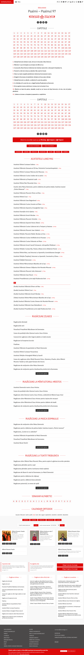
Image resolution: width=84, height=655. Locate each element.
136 (69, 54)
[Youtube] (71, 1)
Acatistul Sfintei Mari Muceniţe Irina (27, 183)
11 (48, 33)
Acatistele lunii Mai (42, 159)
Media (5, 642)
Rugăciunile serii (19, 326)
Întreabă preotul (8, 639)
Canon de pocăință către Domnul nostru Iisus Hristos (31, 333)
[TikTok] (74, 1)
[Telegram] (80, 1)
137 (14, 57)
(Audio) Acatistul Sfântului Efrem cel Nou (29, 286)
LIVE (59, 1)
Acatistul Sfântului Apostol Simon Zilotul (29, 223)
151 (63, 57)
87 (18, 48)
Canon (4, 543)
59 (38, 42)
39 (28, 39)
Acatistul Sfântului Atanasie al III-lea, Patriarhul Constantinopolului (37, 168)
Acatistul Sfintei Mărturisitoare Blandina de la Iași (32, 264)
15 (62, 33)
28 (48, 36)
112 (45, 51)
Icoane (10, 543)
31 (59, 36)
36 (18, 39)
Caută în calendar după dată (45, 525)
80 (52, 45)
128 (42, 54)
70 (18, 45)
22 (28, 36)
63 (52, 42)
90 (28, 48)
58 (35, 42)
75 (35, 45)
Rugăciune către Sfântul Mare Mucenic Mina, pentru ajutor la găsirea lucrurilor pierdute (42, 461)
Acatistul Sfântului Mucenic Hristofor (27, 219)
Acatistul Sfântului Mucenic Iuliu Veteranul (30, 271)
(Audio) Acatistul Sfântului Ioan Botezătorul (30, 305)
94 (42, 48)
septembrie (48, 515)
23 (31, 36)
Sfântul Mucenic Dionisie (64, 549)
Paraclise (34, 152)
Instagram (52, 140)
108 (32, 51)
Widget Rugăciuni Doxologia (70, 569)
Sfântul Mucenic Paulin (8, 549)
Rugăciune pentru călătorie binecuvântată (27, 480)
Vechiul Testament (34, 146)
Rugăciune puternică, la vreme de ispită (26, 483)
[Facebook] (69, 1)
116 (59, 51)
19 (18, 36)
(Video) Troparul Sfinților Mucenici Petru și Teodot (42, 603)
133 (59, 54)
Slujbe (50, 152)
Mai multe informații (24, 654)
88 (21, 48)
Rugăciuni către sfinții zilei (42, 577)
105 (21, 51)
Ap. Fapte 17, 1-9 (5, 570)
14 (59, 33)
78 (45, 45)
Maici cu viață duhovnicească (36, 633)
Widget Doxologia (33, 644)
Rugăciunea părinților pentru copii (24, 465)
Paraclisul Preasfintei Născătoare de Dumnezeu (29, 329)
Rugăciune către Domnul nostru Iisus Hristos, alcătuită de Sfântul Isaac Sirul (38, 395)
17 (69, 33)
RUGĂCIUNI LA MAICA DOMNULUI (42, 418)
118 (66, 51)
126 (35, 54)
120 (14, 54)
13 (55, 33)
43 (42, 39)
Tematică (31, 635)
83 (62, 45)
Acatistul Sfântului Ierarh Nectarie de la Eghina (69, 601)
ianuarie (18, 515)
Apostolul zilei (6, 564)
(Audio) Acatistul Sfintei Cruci (25, 290)
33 (66, 36)
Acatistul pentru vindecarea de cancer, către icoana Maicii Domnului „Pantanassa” (68, 581)
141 (28, 57)
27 (45, 36)
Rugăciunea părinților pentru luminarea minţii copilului (31, 469)
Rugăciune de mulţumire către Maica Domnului (29, 365)
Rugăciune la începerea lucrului (24, 341)
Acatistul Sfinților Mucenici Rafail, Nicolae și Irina (32, 234)
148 (52, 57)
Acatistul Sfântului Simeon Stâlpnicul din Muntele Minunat (34, 267)
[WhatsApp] (76, 1)
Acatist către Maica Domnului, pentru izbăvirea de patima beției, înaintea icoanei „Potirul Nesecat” (69, 586)
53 (18, 42)
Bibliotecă (6, 637)
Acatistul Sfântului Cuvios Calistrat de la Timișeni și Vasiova (35, 226)
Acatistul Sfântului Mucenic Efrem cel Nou (29, 193)
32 (62, 36)
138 (18, 57)
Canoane (26, 152)
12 (52, 33)
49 (62, 39)
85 (69, 45)
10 (45, 33)
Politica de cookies (60, 635)
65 (59, 42)
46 (52, 39)
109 (35, 51)
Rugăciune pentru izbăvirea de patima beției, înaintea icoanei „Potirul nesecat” (39, 428)
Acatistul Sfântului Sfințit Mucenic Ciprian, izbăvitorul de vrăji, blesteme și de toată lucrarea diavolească (69, 615)
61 (45, 42)
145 (42, 57)
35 (14, 39)
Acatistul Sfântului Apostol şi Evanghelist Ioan (30, 208)
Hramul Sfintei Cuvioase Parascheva (13, 646)
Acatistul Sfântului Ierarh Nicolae (26, 215)
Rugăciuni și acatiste (70, 577)
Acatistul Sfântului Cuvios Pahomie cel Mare (30, 241)
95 (45, 48)
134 (63, 54)
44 (45, 39)
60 (42, 42)
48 (59, 39)
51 (69, 39)
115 (56, 51)
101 (66, 48)
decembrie (65, 515)
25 (38, 36)
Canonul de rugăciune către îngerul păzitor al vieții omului (32, 337)
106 (25, 51)
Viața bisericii (7, 629)
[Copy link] (46, 22)
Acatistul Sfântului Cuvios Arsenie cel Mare (29, 204)
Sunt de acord (64, 651)
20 (21, 36)
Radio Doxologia (33, 646)
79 (48, 45)
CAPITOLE (42, 28)
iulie (40, 515)
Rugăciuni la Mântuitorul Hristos (42, 381)
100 (63, 48)
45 (48, 39)
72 (24, 45)
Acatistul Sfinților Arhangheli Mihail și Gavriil (28, 355)
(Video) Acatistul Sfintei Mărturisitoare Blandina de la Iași (34, 298)
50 (66, 39)
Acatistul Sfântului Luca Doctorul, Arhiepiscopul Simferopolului (69, 607)
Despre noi (57, 633)
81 (55, 45)
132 (56, 54)
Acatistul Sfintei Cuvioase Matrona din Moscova (31, 172)
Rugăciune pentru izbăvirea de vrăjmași (26, 476)
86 (14, 48)
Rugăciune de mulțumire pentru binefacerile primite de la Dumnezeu (36, 369)
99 (59, 48)
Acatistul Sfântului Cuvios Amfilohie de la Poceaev (32, 238)
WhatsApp (43, 140)
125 (32, 54)
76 (38, 45)
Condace (65, 152)
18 (14, 36)
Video (14, 543)
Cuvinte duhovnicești (9, 631)
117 (63, 51)
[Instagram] (73, 1)
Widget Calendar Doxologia (70, 565)
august (43, 515)
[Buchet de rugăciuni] (65, 1)
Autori (31, 629)
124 (28, 54)
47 (55, 39)
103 (14, 51)
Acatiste (18, 152)
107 (28, 51)
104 (18, 51)
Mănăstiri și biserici (34, 639)
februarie (22, 515)
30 (55, 36)
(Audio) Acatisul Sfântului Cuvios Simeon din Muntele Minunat (36, 301)
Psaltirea (16, 344)
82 (59, 45)
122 (21, 54)
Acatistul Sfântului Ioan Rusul (25, 275)
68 (69, 42)
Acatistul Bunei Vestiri (21, 443)
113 (49, 51)
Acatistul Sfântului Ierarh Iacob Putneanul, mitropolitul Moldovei (37, 245)
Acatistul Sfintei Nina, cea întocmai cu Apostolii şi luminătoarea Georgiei (39, 252)
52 (14, 42)
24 (35, 36)
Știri (5, 644)
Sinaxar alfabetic (42, 496)
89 (24, 48)
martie (27, 515)
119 (69, 51)
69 (14, 45)
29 (52, 36)
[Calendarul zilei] (63, 1)
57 (31, 42)
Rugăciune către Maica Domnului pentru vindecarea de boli (67, 590)
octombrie (54, 515)
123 (25, 54)
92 (35, 48)
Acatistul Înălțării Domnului (25, 260)
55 (24, 42)
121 (18, 54)
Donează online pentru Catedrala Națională (66, 637)
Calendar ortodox (42, 509)
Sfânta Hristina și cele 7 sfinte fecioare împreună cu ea (46, 533)
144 (38, 57)
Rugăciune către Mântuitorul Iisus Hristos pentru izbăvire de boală (35, 402)
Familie (6, 633)
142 (32, 57)
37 (21, 39)
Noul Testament (49, 146)
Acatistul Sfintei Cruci (22, 197)
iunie (36, 515)
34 (69, 36)
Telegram (60, 140)
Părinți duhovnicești (34, 631)
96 (48, 48)
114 (52, 51)
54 (21, 42)
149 (56, 57)
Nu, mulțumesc (71, 651)
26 (42, 36)
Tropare (58, 152)
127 (38, 54)
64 (55, 42)
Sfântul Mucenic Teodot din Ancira (18, 532)
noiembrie (59, 515)
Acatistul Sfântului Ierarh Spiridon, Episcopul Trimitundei (68, 594)
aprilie (30, 515)
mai (34, 515)
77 (42, 45)
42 (38, 39)
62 (48, 42)
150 (59, 57)
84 (66, 45)
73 (28, 45)
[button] (17, 2)
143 (35, 57)
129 (45, 54)
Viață (7, 543)
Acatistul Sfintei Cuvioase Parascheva (26, 352)
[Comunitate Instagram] (78, 1)
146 (45, 57)
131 (52, 54)
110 (38, 51)
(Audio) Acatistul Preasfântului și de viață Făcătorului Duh (34, 309)
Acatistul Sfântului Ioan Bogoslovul (27, 200)
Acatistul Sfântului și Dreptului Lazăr (27, 179)
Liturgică (6, 635)
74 (31, 45)
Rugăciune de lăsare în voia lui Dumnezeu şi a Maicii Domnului (33, 472)
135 (66, 54)
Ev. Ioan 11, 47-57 (33, 570)
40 (31, 39)
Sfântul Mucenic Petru (74, 531)
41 (35, 39)
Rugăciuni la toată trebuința (42, 455)
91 (31, 48)
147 (49, 57)
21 (24, 36)
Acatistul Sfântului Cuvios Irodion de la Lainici (30, 176)
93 (38, 48)
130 (49, 54)
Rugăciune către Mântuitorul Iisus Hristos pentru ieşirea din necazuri (36, 398)
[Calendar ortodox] (61, 1)
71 (21, 45)
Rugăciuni (42, 152)
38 (24, 39)
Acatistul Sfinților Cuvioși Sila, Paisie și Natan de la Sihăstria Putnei (37, 249)
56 (28, 42)
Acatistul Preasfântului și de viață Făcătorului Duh (32, 278)
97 (52, 48)
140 (25, 57)
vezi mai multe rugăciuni (42, 373)
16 (66, 33)
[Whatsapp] (41, 22)
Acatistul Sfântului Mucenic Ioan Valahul (29, 230)
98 (55, 48)
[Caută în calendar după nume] (26, 525)
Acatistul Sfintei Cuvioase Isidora (26, 164)
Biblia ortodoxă (42, 7)
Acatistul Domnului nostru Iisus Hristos (26, 387)
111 (42, 51)
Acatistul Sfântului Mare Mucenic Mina (67, 610)
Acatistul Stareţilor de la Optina (26, 212)
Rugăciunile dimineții (20, 322)
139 (21, 57)
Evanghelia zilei (34, 564)
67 (66, 42)
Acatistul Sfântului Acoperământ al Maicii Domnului (30, 348)
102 (69, 48)
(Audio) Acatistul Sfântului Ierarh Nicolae (29, 294)
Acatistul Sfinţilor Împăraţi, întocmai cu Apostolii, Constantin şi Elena (38, 256)
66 (62, 42)
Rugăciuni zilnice (42, 316)
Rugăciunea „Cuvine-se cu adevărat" (25, 432)
